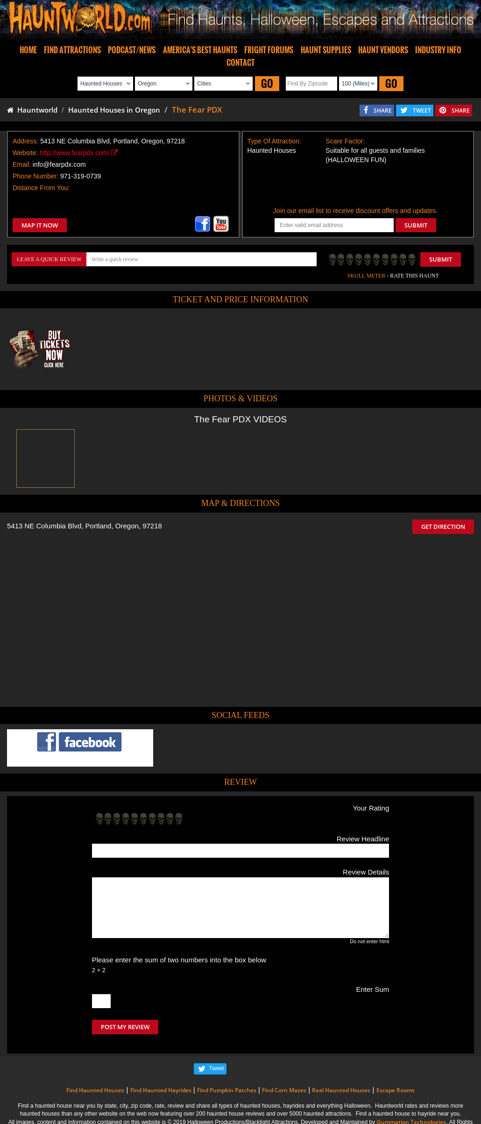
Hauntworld (32, 109)
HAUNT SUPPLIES (326, 50)
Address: (25, 141)
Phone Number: (35, 176)
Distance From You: (41, 188)
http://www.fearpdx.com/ (79, 153)
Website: (25, 153)
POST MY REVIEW (125, 1027)
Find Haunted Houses (95, 1090)
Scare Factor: (345, 141)
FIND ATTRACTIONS (72, 50)
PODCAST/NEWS (132, 50)
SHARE (383, 110)
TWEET (422, 110)
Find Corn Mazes (284, 1090)
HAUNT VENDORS (383, 50)
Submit (440, 259)
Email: (22, 164)
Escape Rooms (395, 1090)
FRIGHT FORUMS (268, 50)
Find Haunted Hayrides (160, 1090)
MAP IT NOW (39, 225)
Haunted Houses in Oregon (114, 109)
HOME (28, 50)
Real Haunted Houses (341, 1090)
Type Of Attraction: (274, 141)
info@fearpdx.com (59, 164)
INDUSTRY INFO (438, 50)
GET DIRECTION (443, 526)
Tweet (216, 1068)
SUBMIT (415, 225)
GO (267, 83)
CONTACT (240, 62)
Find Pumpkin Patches (226, 1090)
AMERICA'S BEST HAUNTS (200, 50)
